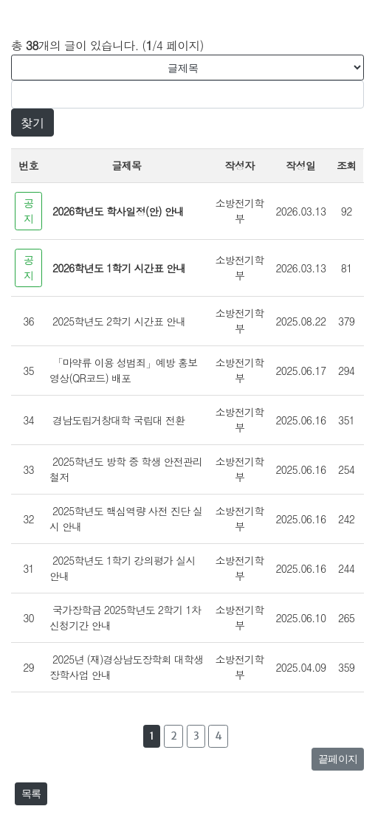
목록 (31, 793)
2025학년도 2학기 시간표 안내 (118, 321)
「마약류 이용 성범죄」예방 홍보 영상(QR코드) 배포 (123, 370)
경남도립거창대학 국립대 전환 (118, 420)
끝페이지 (337, 758)
